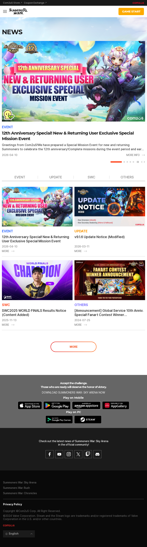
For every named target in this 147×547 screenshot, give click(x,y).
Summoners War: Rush (16, 487)
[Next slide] (143, 162)
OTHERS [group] (127, 177)
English (14, 533)
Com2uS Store (11, 3)
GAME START (131, 11)
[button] (116, 162)
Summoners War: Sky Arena (19, 482)
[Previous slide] (141, 162)
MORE (74, 346)
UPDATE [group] (55, 177)
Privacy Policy (12, 504)
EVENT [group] (20, 177)
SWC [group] (91, 177)
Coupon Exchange (34, 3)
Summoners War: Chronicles (20, 493)
